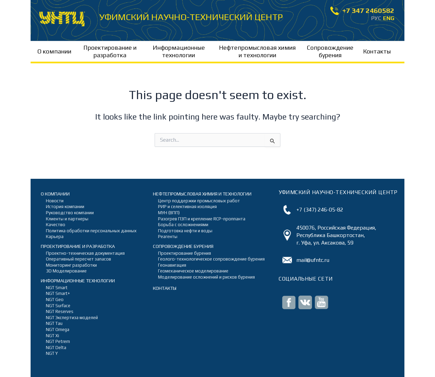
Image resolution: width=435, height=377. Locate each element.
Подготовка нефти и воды (185, 230)
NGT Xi (52, 335)
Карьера (55, 236)
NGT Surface (58, 305)
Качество (55, 224)
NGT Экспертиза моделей (72, 317)
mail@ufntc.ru (312, 260)
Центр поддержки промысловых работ (199, 200)
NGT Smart (57, 287)
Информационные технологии (179, 51)
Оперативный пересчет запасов (78, 259)
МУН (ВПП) (169, 212)
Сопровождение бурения (330, 51)
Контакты (377, 51)
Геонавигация (172, 265)
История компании (65, 206)
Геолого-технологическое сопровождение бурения (201, 259)
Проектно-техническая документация (85, 253)
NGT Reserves (59, 311)
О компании (54, 51)
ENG (388, 18)
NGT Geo (55, 299)
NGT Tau (54, 323)
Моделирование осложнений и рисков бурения (201, 277)
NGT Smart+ (58, 293)
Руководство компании (70, 212)
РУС (376, 18)
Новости (55, 200)
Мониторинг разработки (71, 265)
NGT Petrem (58, 341)
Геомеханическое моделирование (193, 270)
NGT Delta (56, 347)
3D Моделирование (66, 270)
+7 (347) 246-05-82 (319, 209)
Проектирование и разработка (110, 51)
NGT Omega (57, 329)
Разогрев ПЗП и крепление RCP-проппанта (201, 218)
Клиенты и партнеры (67, 218)
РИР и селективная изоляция (187, 206)
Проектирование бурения (184, 253)
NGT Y (52, 353)
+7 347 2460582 (362, 10)
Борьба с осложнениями (183, 224)
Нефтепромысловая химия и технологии (257, 51)
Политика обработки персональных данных (89, 230)
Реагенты (167, 236)
